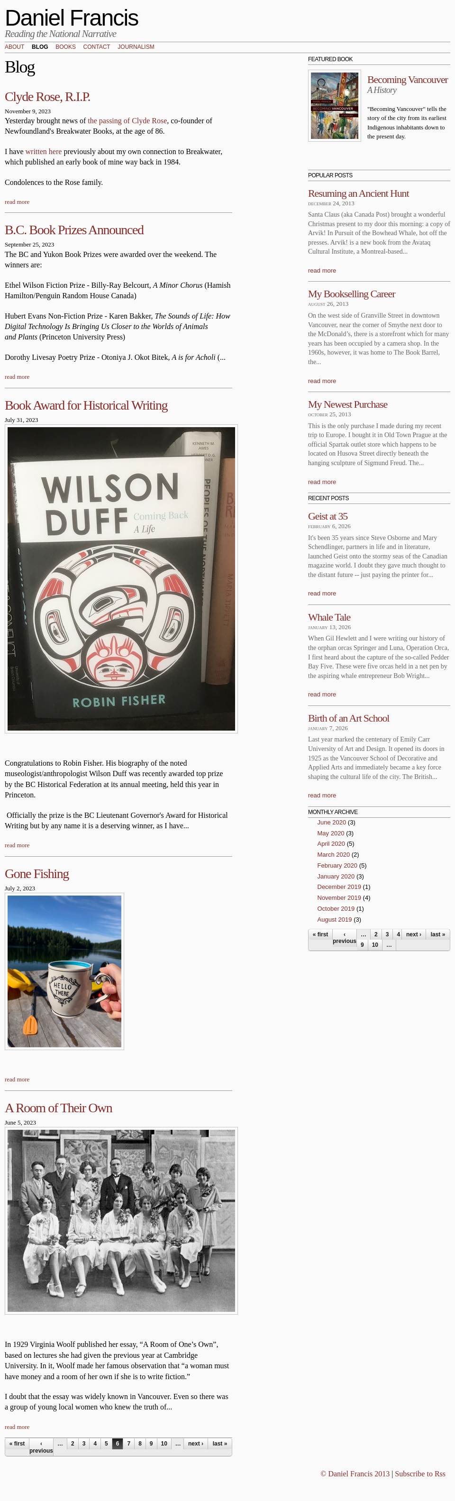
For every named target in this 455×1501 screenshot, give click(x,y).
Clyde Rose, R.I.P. (47, 96)
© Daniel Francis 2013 (355, 1474)
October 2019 (336, 908)
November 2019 (340, 897)
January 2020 (336, 876)
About (14, 47)
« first (17, 1443)
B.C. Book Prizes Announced (74, 229)
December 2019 (340, 886)
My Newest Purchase (347, 404)
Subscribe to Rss (420, 1474)
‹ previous (41, 1447)
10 (164, 1443)
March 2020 (334, 854)
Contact (96, 47)
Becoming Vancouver (407, 79)
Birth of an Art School (348, 718)
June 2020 (332, 822)
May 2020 (331, 833)
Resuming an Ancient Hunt (358, 193)
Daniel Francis (71, 17)
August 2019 (335, 919)
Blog (40, 47)
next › (195, 1443)
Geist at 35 (327, 516)
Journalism (136, 47)
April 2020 (332, 843)
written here (44, 151)
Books (65, 47)
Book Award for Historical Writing (86, 405)
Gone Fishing (37, 873)
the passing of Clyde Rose (127, 121)
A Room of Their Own (58, 1107)
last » (220, 1443)
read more (17, 201)
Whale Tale (329, 617)
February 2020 (338, 865)
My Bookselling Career (351, 294)
